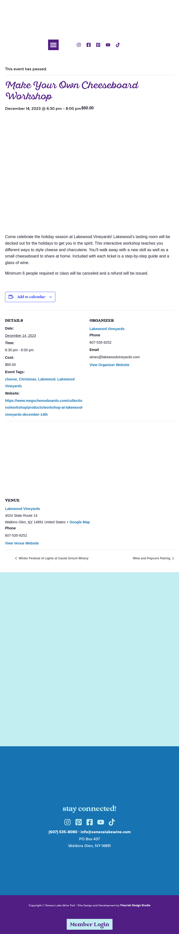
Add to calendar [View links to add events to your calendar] (31, 297)
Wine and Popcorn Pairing (152, 558)
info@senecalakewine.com (106, 831)
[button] (53, 45)
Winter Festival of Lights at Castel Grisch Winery (53, 558)
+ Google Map (78, 522)
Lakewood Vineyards (107, 329)
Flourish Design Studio (135, 905)
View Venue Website (22, 543)
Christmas (27, 379)
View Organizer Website (109, 365)
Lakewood (46, 379)
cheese (11, 379)
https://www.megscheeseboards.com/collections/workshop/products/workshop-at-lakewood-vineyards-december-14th (44, 407)
